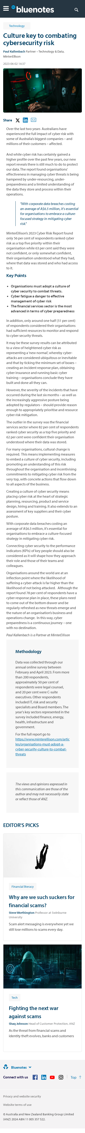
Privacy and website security (22, 1096)
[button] (6, 9)
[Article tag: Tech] (14, 997)
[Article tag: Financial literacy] (22, 886)
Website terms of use (17, 1105)
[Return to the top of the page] (76, 1077)
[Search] (76, 9)
